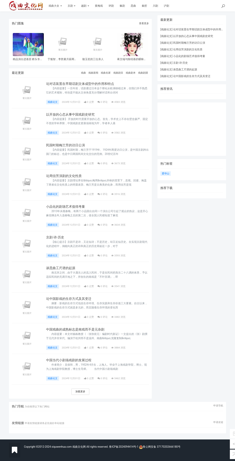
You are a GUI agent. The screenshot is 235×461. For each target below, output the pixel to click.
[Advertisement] (191, 129)
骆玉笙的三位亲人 (93, 59)
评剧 (111, 5)
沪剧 (166, 5)
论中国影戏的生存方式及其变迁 (70, 299)
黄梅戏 (99, 5)
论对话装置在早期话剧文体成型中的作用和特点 (82, 84)
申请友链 (218, 422)
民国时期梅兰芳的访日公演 (66, 145)
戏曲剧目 (118, 72)
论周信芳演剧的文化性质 (65, 176)
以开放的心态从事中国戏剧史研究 (72, 114)
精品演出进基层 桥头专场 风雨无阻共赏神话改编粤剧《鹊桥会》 (28, 59)
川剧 (155, 5)
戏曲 (83, 72)
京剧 (71, 5)
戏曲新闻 (93, 72)
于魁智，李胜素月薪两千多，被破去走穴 (62, 59)
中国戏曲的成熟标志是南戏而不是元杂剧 (77, 329)
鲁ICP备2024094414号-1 (124, 446)
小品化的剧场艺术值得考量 (66, 206)
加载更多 (80, 391)
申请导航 (218, 405)
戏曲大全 (55, 5)
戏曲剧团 (143, 72)
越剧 (85, 5)
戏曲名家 (106, 72)
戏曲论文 (53, 102)
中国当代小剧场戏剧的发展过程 (70, 360)
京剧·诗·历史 (55, 237)
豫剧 (122, 5)
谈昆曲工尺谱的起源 (61, 268)
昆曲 (133, 5)
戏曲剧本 (131, 72)
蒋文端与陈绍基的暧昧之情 (131, 59)
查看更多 (144, 23)
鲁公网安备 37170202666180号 (160, 446)
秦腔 (144, 5)
